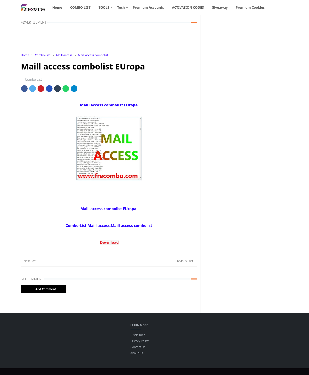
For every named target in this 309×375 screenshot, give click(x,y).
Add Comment (43, 289)
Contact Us (138, 347)
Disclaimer (138, 335)
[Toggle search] (285, 7)
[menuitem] (57, 7)
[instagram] (275, 7)
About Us (137, 353)
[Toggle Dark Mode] (281, 7)
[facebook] (271, 7)
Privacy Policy (140, 341)
